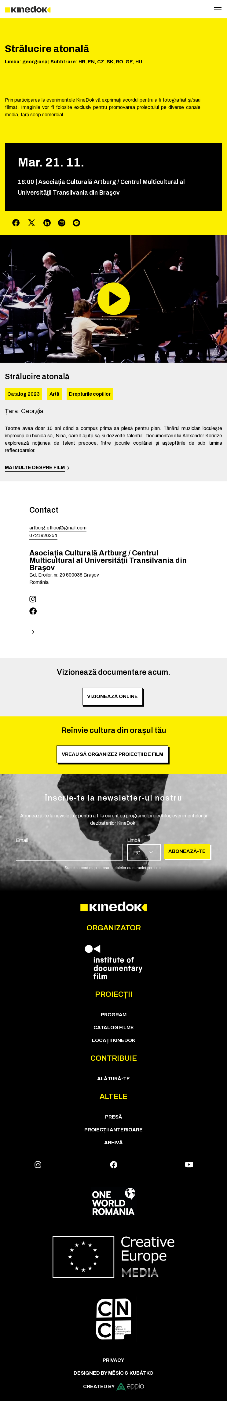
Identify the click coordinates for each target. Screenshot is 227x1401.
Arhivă (113, 1142)
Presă (113, 1116)
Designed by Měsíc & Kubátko (113, 1373)
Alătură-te (113, 1078)
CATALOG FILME (113, 1027)
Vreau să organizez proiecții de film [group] (112, 754)
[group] (69, 849)
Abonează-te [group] (187, 851)
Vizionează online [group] (112, 696)
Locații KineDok (113, 1040)
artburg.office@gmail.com (57, 527)
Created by (113, 1386)
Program (113, 1014)
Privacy (113, 1360)
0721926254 (43, 535)
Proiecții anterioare (113, 1129)
